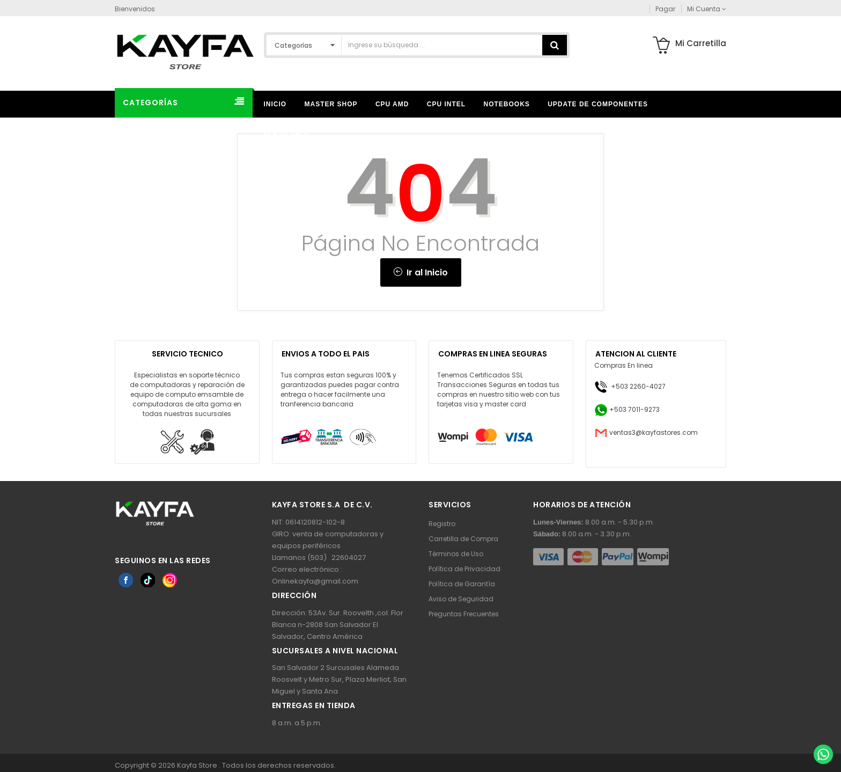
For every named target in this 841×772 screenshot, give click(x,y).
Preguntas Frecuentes (464, 613)
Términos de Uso (456, 553)
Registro (442, 523)
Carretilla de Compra (463, 538)
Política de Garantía (462, 583)
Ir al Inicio (421, 272)
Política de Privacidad (464, 568)
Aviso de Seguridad (461, 598)
